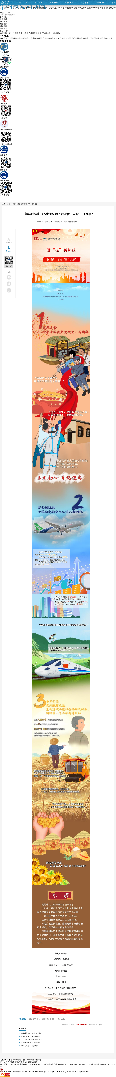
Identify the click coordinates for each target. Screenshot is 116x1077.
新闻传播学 (37, 38)
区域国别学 (98, 38)
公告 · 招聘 (4, 31)
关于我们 (3, 1062)
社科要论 (18, 33)
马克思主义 (4, 38)
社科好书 (26, 33)
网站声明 (18, 1062)
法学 (21, 38)
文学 (31, 38)
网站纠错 (26, 1062)
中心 (11, 2)
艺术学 (45, 38)
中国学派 (69, 2)
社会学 (56, 38)
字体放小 (9, 251)
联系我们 (33, 1062)
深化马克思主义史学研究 (29, 1046)
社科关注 (11, 33)
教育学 (68, 38)
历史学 (26, 38)
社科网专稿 (16, 204)
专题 (8, 204)
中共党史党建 (88, 38)
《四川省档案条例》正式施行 (31, 1039)
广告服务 (11, 1062)
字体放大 (9, 242)
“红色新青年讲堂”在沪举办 (30, 1042)
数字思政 (85, 2)
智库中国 (38, 2)
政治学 (51, 38)
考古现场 (3, 28)
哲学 (11, 38)
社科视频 (54, 2)
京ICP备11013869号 (86, 1064)
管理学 (74, 38)
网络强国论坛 (45, 33)
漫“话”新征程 (25, 204)
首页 (3, 204)
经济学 (16, 38)
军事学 (80, 38)
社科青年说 (34, 33)
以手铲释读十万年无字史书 (30, 1036)
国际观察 (100, 2)
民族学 (62, 38)
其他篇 (34, 204)
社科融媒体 (55, 33)
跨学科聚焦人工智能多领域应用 (32, 1033)
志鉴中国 (3, 33)
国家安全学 (108, 38)
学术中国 (23, 2)
